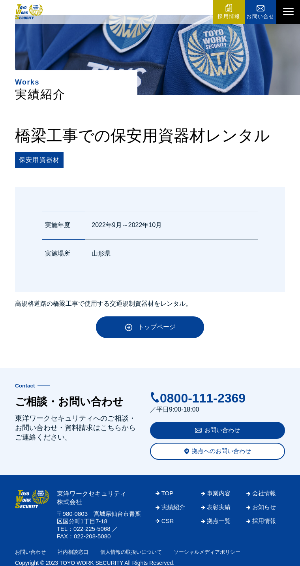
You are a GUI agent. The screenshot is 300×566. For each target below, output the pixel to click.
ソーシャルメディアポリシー (207, 552)
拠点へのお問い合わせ (221, 451)
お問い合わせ (222, 430)
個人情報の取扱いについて (131, 552)
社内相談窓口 (73, 552)
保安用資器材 (39, 159)
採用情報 (229, 16)
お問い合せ (260, 16)
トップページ (157, 326)
